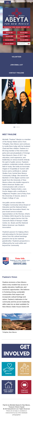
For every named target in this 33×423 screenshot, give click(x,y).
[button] (2, 2)
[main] (16, 57)
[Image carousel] (16, 103)
